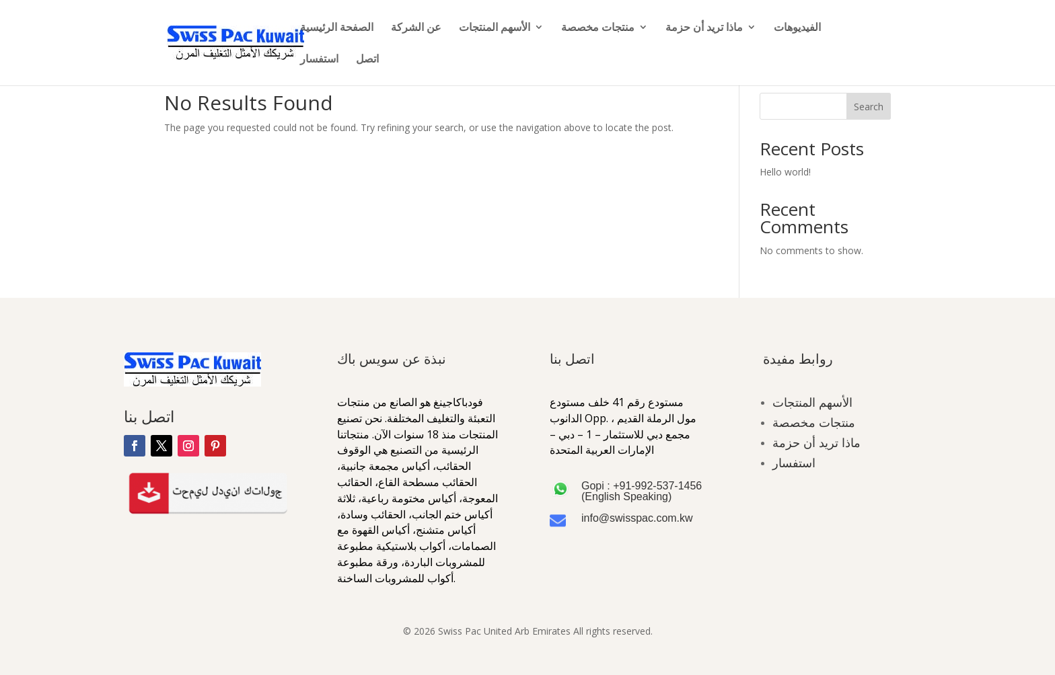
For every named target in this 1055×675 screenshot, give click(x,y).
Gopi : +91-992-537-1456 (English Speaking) (641, 491)
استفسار (319, 60)
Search (868, 106)
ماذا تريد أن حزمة (704, 28)
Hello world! (785, 171)
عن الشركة (416, 28)
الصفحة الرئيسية (336, 28)
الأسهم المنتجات (494, 28)
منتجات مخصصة (597, 28)
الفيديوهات (797, 28)
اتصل (367, 60)
